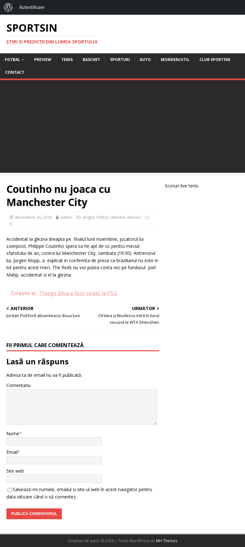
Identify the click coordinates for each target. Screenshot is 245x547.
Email (12, 452)
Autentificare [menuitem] (31, 7)
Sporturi (120, 59)
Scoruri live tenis (181, 186)
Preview (42, 59)
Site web (15, 471)
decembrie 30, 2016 (33, 217)
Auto (145, 59)
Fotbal (12, 59)
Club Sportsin (214, 59)
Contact (14, 72)
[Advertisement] (122, 128)
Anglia (88, 217)
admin (66, 217)
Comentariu (18, 385)
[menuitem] (8, 7)
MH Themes (166, 540)
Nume (12, 433)
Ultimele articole (125, 217)
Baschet (91, 59)
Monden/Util (175, 59)
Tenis (67, 59)
